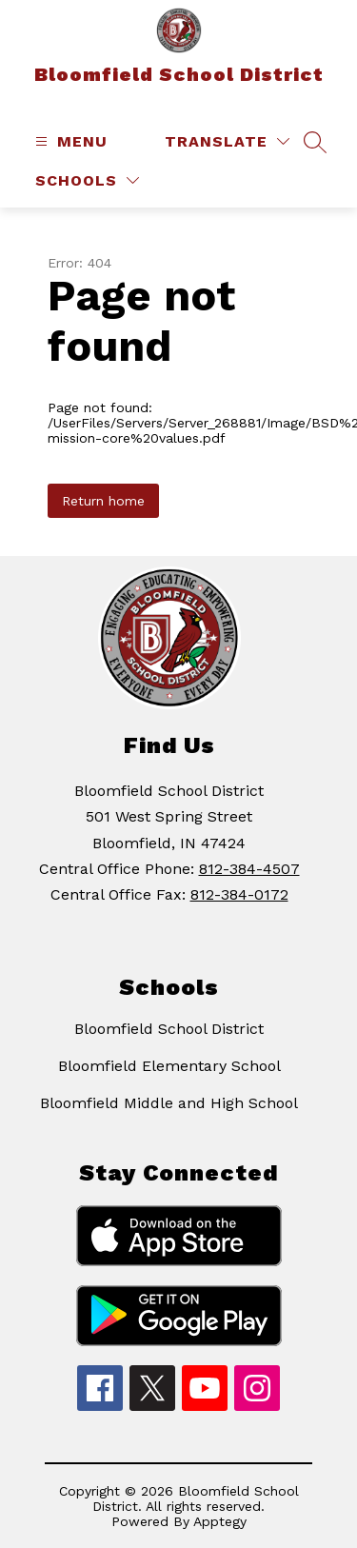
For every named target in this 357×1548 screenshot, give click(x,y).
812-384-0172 (239, 894)
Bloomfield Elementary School (169, 1066)
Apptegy (220, 1521)
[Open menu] (69, 141)
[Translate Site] (227, 141)
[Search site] (315, 141)
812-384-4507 (249, 869)
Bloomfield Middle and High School (169, 1103)
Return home (103, 500)
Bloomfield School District (169, 1029)
